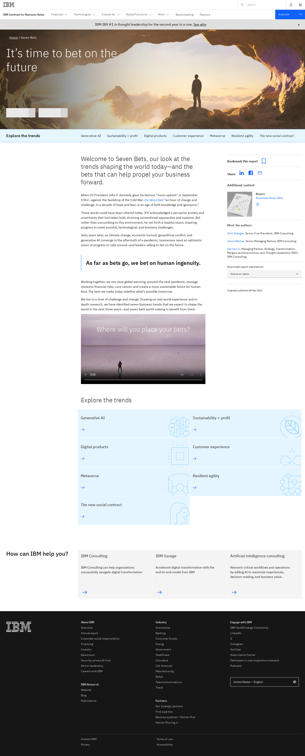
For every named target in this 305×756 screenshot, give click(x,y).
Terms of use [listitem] (165, 739)
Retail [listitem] (159, 676)
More (163, 14)
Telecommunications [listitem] (169, 682)
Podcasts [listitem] (236, 666)
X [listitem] (231, 638)
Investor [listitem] (86, 649)
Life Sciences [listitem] (164, 666)
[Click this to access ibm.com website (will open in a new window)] (8, 4)
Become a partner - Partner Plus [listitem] (175, 717)
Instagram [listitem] (236, 644)
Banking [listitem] (161, 633)
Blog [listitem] (84, 695)
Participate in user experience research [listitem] (254, 660)
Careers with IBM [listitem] (92, 671)
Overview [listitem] (87, 627)
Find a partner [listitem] (164, 711)
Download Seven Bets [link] (269, 198)
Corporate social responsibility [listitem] (100, 638)
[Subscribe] (290, 14)
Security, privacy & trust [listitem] (96, 660)
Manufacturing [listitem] (165, 671)
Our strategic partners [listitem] (169, 706)
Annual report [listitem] (89, 633)
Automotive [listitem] (163, 627)
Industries (111, 14)
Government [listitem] (163, 649)
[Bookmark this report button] (264, 161)
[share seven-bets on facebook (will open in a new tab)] (250, 172)
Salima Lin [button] (233, 249)
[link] (91, 135)
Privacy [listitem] (85, 744)
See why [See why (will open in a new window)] (199, 24)
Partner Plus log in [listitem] (167, 722)
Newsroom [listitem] (88, 655)
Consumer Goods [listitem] (166, 638)
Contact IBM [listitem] (88, 739)
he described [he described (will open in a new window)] (154, 200)
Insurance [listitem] (162, 660)
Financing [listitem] (87, 644)
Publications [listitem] (88, 701)
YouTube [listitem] (235, 649)
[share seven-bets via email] (260, 172)
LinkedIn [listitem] (235, 633)
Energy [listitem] (160, 644)
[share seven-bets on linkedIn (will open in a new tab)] (241, 172)
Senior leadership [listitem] (92, 666)
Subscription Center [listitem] (242, 655)
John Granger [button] (235, 233)
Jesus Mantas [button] (235, 241)
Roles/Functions (139, 14)
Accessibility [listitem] (165, 744)
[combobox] (264, 274)
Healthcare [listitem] (162, 655)
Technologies (85, 14)
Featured (59, 14)
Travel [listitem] (159, 687)
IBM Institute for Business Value (23, 14)
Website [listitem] (86, 690)
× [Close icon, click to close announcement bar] (299, 24)
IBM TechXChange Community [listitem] (249, 627)
